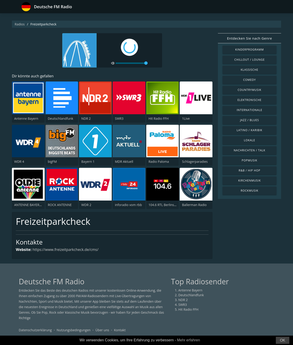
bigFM (52, 161)
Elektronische (250, 100)
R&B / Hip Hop (249, 170)
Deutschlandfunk (60, 118)
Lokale (249, 140)
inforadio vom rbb (128, 205)
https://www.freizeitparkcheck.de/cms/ (65, 249)
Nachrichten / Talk (249, 150)
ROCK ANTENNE (60, 205)
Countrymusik (249, 90)
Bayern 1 (88, 161)
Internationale (249, 110)
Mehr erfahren (188, 340)
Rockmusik (249, 191)
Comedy (249, 80)
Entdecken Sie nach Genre (249, 38)
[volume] (132, 63)
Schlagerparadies (195, 161)
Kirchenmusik (249, 180)
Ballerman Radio (194, 205)
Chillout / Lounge (249, 60)
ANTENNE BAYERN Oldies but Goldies (42, 205)
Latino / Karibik (249, 130)
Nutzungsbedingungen (74, 330)
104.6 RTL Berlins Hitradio (168, 205)
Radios (20, 24)
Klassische (249, 70)
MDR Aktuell (124, 161)
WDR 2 (86, 205)
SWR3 (119, 118)
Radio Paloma (159, 161)
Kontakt (120, 330)
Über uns (102, 330)
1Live (186, 118)
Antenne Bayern (26, 118)
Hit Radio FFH (159, 118)
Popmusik (249, 160)
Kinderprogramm (249, 50)
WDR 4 (19, 161)
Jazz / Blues (249, 120)
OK (282, 340)
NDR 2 (86, 118)
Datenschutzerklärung (35, 330)
